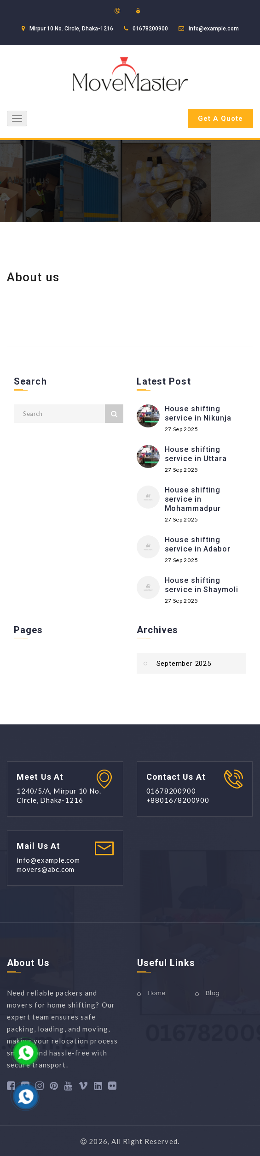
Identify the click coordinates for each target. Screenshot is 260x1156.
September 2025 (183, 663)
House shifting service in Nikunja (198, 413)
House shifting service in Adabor (198, 544)
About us (28, 180)
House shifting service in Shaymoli (201, 585)
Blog (213, 993)
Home (157, 993)
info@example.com (214, 28)
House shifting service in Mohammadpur (193, 499)
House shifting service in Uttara (196, 454)
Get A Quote (220, 118)
